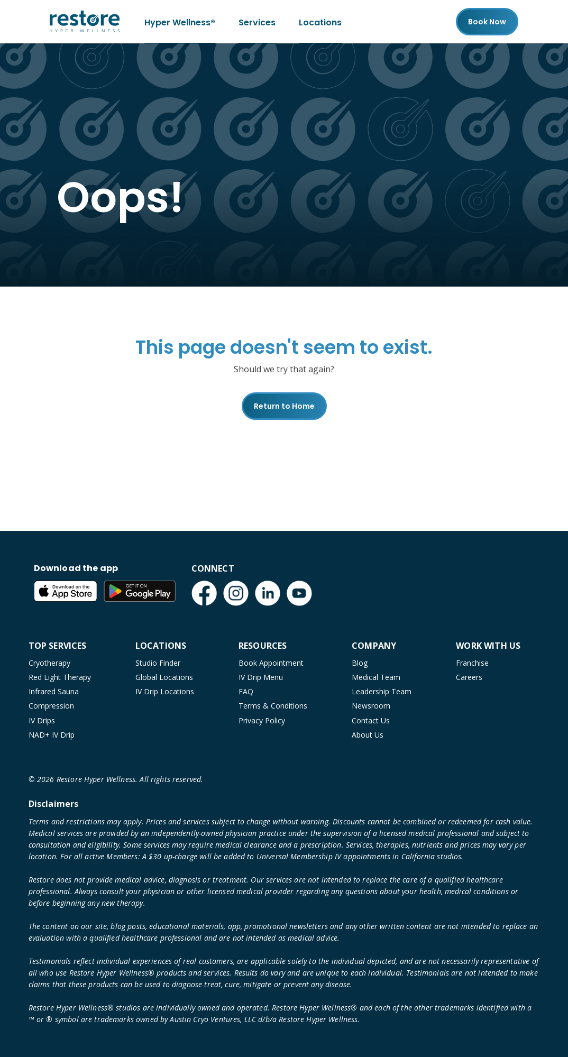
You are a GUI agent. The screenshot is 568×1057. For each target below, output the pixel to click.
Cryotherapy (49, 663)
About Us (367, 735)
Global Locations (164, 677)
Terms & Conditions (273, 706)
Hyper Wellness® (179, 21)
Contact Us (371, 720)
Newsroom (371, 706)
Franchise (472, 663)
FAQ (246, 691)
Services (257, 21)
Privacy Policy (262, 720)
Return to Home (284, 406)
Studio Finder (157, 663)
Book (487, 21)
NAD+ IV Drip (52, 735)
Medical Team (376, 677)
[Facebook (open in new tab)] (204, 593)
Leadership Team (381, 691)
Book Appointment (271, 663)
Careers (469, 677)
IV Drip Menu (261, 677)
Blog (360, 663)
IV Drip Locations (164, 691)
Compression (51, 706)
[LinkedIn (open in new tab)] (267, 593)
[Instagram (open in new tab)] (236, 593)
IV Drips (42, 720)
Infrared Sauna (54, 691)
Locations (320, 21)
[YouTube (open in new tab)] (299, 593)
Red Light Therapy (60, 677)
